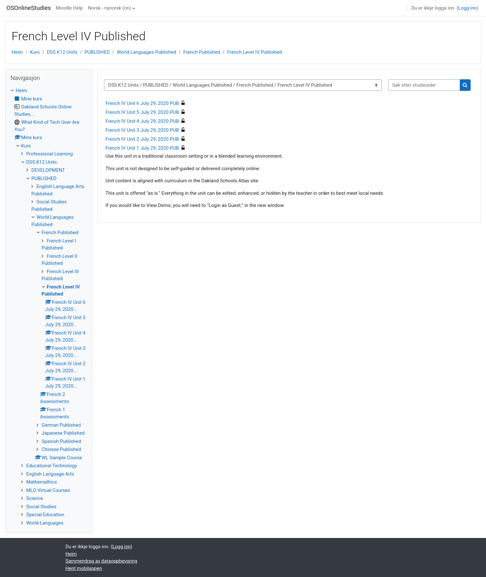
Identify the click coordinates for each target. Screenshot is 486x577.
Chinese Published (61, 449)
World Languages (44, 523)
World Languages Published (146, 52)
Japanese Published (63, 433)
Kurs (35, 52)
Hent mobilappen (84, 568)
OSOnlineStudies (28, 8)
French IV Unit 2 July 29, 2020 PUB (142, 139)
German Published (61, 425)
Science (34, 498)
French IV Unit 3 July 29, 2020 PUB (142, 130)
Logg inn (467, 8)
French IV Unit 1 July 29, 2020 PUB (142, 148)
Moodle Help (69, 8)
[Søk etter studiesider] (424, 85)
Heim (17, 52)
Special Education (45, 515)
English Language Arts (50, 474)
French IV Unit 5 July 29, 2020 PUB (142, 112)
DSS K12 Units (62, 52)
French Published (201, 52)
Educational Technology (51, 466)
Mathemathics (41, 482)
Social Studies (41, 507)
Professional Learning (49, 154)
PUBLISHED (97, 52)
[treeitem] (49, 306)
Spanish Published (61, 441)
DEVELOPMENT (48, 170)
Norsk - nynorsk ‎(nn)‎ (109, 8)
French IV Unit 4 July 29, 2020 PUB (142, 121)
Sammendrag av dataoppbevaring (101, 561)
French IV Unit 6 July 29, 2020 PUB (142, 103)
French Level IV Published (254, 52)
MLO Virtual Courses (48, 490)
